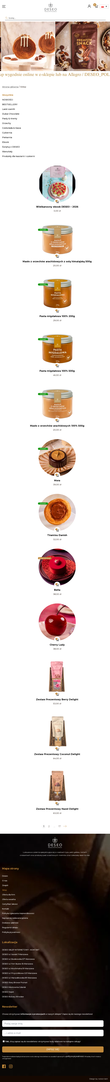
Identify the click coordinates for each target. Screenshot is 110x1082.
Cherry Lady (57, 644)
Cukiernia (7, 132)
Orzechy (6, 123)
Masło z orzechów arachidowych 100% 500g (57, 425)
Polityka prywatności (11, 932)
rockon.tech (103, 1079)
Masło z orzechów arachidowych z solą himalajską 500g (57, 261)
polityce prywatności (75, 1056)
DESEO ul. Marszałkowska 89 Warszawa (19, 978)
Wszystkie (7, 95)
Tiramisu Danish (57, 535)
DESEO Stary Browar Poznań (14, 982)
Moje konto (89, 5)
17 (59, 826)
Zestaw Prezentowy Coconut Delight (57, 754)
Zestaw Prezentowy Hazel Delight (57, 809)
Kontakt (5, 909)
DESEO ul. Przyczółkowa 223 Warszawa (19, 973)
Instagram (11, 1066)
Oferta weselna (9, 899)
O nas (4, 881)
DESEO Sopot (8, 992)
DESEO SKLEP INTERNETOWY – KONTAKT (20, 950)
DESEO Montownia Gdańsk (14, 987)
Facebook (4, 1066)
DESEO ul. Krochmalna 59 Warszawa (18, 968)
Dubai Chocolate (10, 114)
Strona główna (10, 87)
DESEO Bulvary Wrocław (13, 997)
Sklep (4, 890)
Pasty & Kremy (9, 118)
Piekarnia (7, 137)
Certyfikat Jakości (10, 904)
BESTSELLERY (9, 104)
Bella (57, 590)
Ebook (5, 142)
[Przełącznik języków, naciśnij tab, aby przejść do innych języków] (104, 6)
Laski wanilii (8, 109)
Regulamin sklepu (10, 927)
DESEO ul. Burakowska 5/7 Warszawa (18, 959)
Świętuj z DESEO (11, 147)
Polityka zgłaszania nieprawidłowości (18, 913)
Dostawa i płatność (10, 923)
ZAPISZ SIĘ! (52, 1049)
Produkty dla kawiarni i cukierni (18, 156)
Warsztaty (7, 151)
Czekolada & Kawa (11, 128)
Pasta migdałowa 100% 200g (57, 316)
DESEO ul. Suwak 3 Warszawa (15, 954)
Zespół (5, 885)
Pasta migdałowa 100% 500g (57, 371)
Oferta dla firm (8, 895)
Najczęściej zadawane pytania (15, 918)
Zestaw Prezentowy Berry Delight (57, 699)
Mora (57, 480)
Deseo (5, 876)
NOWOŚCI (7, 99)
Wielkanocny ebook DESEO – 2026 (57, 206)
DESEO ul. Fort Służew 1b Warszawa (17, 964)
